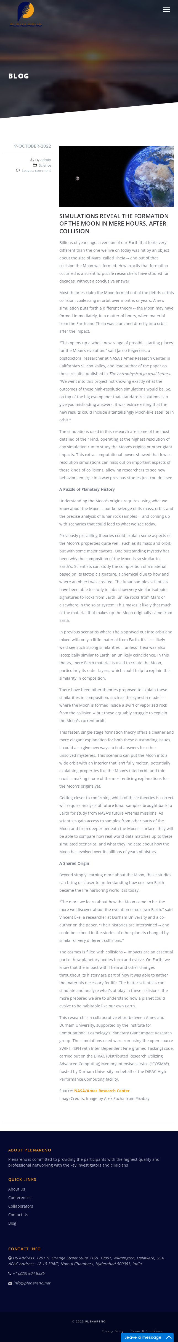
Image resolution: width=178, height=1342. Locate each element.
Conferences (19, 1197)
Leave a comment (36, 170)
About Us (16, 1189)
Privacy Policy (113, 1331)
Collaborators (20, 1206)
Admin (45, 159)
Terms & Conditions (147, 1331)
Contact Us (18, 1214)
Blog (12, 1223)
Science (45, 165)
